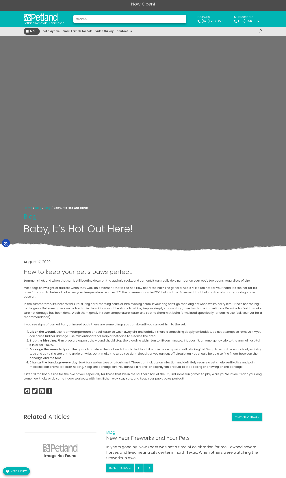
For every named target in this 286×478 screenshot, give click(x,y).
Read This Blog (120, 468)
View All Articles (247, 417)
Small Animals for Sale (77, 31)
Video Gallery (104, 31)
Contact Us (124, 31)
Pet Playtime (51, 31)
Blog (38, 208)
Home (28, 208)
